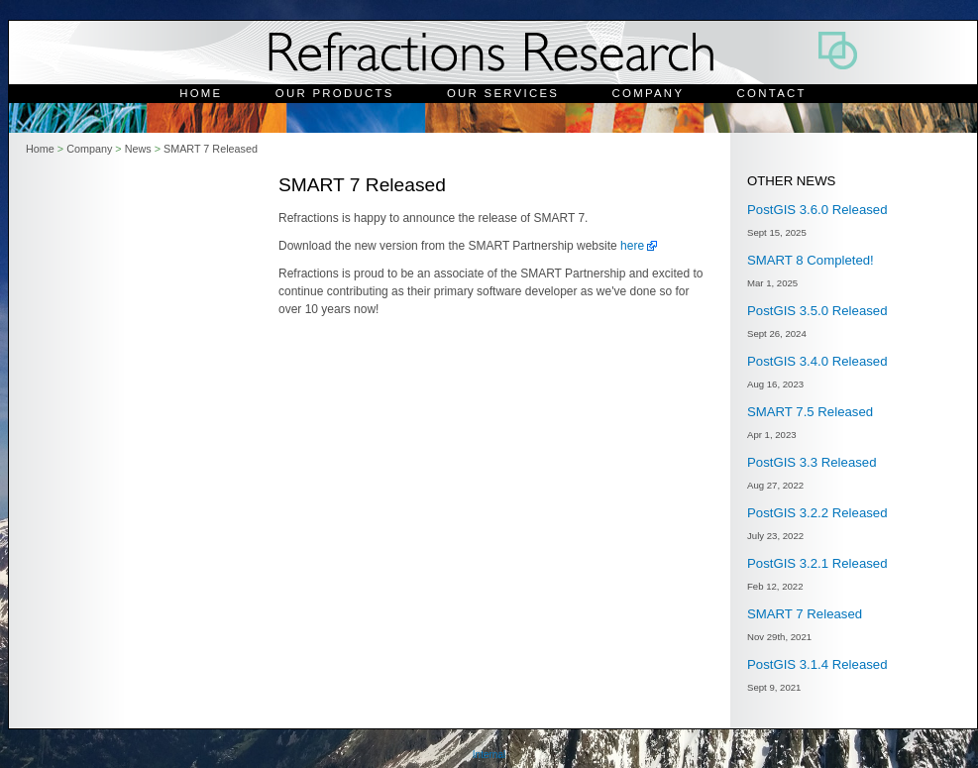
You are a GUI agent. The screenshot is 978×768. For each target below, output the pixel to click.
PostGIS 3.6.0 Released (817, 209)
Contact (772, 93)
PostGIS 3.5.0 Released (817, 310)
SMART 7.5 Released (810, 411)
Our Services (503, 93)
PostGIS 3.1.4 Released (817, 664)
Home (200, 93)
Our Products (334, 93)
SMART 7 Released (210, 149)
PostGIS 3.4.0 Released (817, 361)
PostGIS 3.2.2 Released (817, 512)
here (632, 246)
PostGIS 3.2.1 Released (817, 563)
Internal (489, 754)
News (138, 149)
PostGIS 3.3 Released (811, 462)
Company (648, 93)
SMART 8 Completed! (810, 260)
